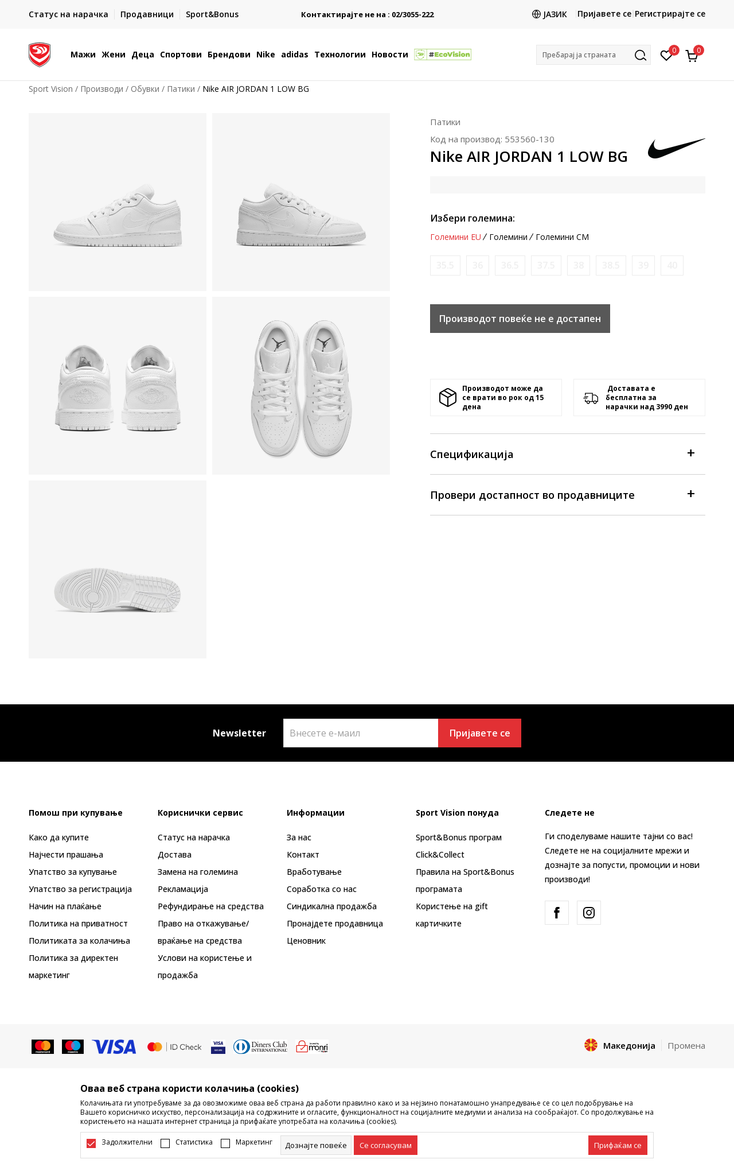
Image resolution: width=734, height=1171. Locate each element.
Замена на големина (198, 871)
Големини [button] (508, 237)
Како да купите (59, 837)
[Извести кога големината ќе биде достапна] (445, 265)
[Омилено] (666, 54)
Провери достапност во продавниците (562, 494)
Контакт (303, 854)
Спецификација (562, 453)
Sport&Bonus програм (459, 837)
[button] (593, 55)
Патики (181, 88)
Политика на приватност (78, 923)
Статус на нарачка (194, 837)
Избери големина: (472, 218)
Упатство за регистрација (80, 888)
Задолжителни (127, 1142)
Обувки (145, 88)
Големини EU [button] (455, 237)
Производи (101, 88)
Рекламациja (183, 888)
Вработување (314, 871)
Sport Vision (51, 88)
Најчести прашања (66, 854)
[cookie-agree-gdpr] (385, 1145)
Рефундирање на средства (211, 906)
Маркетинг (254, 1142)
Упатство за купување (73, 871)
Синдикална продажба (332, 906)
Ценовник (306, 940)
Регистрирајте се (670, 13)
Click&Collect (440, 854)
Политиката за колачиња (79, 940)
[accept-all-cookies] (617, 1145)
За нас (299, 837)
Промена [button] (686, 1045)
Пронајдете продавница (335, 923)
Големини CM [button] (562, 237)
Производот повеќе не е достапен (520, 318)
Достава (175, 854)
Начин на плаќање (65, 906)
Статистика (194, 1142)
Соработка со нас (322, 888)
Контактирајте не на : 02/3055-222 (387, 14)
